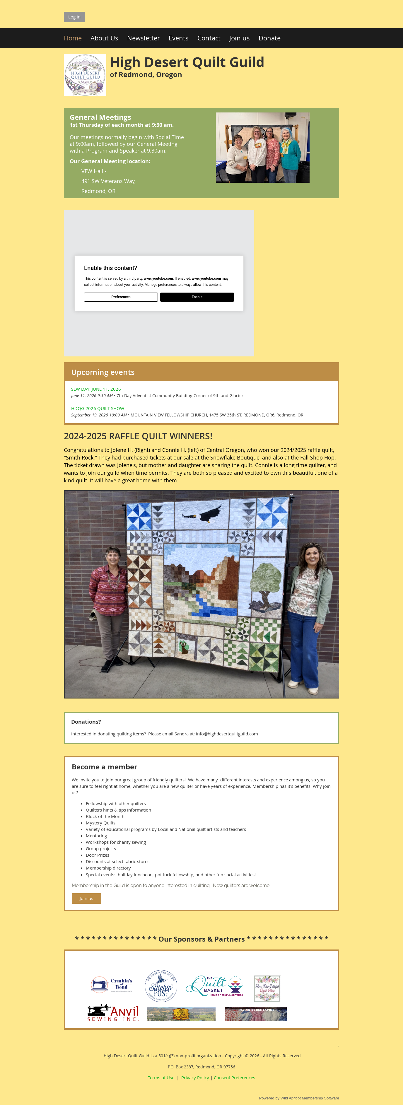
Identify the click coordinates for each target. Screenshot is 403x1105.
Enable (197, 297)
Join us (86, 898)
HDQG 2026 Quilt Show (97, 408)
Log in (74, 17)
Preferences (120, 297)
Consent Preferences (234, 1077)
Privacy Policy (195, 1077)
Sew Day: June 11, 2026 (96, 389)
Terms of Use (161, 1077)
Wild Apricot (291, 1098)
